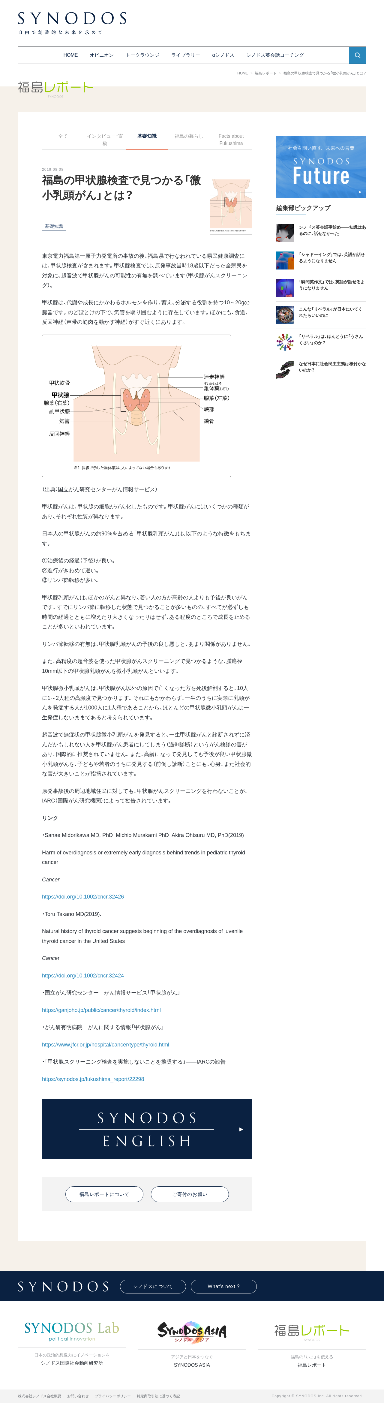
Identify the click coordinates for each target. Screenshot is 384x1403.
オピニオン (102, 55)
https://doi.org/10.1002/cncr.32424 (83, 976)
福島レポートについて (104, 1194)
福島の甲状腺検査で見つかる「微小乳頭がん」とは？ (325, 73)
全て (63, 136)
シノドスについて (153, 1286)
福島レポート (266, 73)
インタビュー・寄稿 (105, 140)
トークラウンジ (142, 55)
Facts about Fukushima (231, 140)
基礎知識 (147, 136)
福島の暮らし (189, 136)
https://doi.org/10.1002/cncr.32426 (83, 897)
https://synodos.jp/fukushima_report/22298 (93, 1079)
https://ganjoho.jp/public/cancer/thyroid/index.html (101, 1010)
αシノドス (223, 55)
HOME (70, 55)
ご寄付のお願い (190, 1194)
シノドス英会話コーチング (275, 55)
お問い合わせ (78, 1396)
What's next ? (224, 1286)
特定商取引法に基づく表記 (158, 1396)
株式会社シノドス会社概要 (39, 1396)
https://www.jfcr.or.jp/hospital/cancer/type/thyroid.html (105, 1045)
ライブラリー (185, 55)
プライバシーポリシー (113, 1396)
